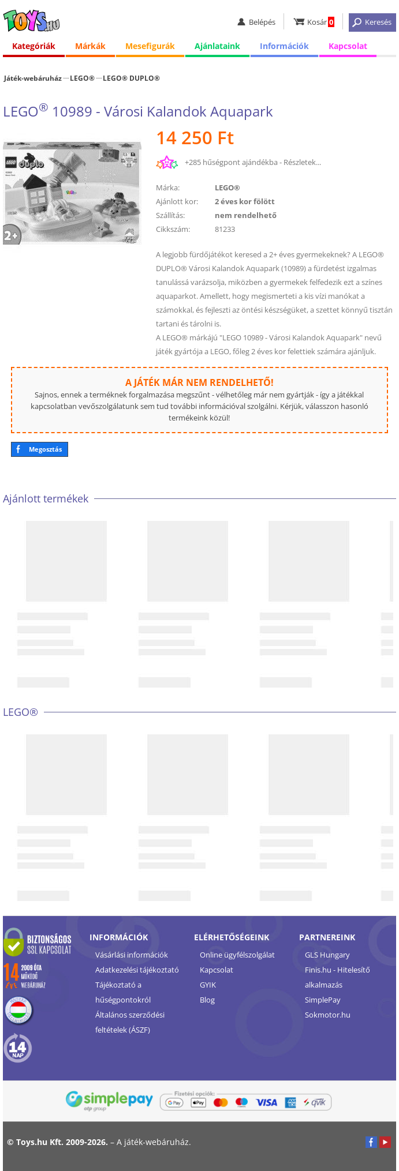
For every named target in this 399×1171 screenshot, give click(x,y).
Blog (207, 999)
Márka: (168, 187)
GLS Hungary (327, 954)
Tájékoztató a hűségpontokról (123, 992)
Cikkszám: (173, 229)
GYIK (208, 984)
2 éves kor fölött (245, 201)
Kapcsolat (348, 45)
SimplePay (323, 999)
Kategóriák (33, 45)
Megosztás (45, 449)
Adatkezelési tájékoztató (137, 969)
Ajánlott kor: (177, 201)
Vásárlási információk (131, 954)
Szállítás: (170, 215)
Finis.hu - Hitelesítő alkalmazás (337, 977)
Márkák (90, 45)
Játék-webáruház (33, 77)
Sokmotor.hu (327, 1014)
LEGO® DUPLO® (131, 77)
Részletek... (302, 162)
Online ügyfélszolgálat (237, 954)
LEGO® (82, 77)
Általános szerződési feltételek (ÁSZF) (130, 1022)
